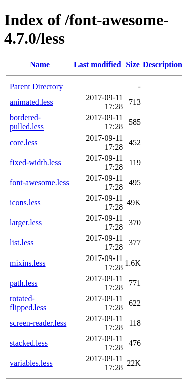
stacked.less (29, 343)
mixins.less (28, 262)
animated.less (31, 102)
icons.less (25, 202)
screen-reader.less (38, 323)
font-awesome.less (39, 182)
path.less (24, 283)
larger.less (26, 222)
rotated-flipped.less (28, 303)
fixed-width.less (35, 162)
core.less (24, 142)
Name (40, 64)
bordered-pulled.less (27, 122)
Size (133, 64)
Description (162, 64)
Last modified (97, 64)
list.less (22, 242)
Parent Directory (36, 86)
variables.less (31, 363)
